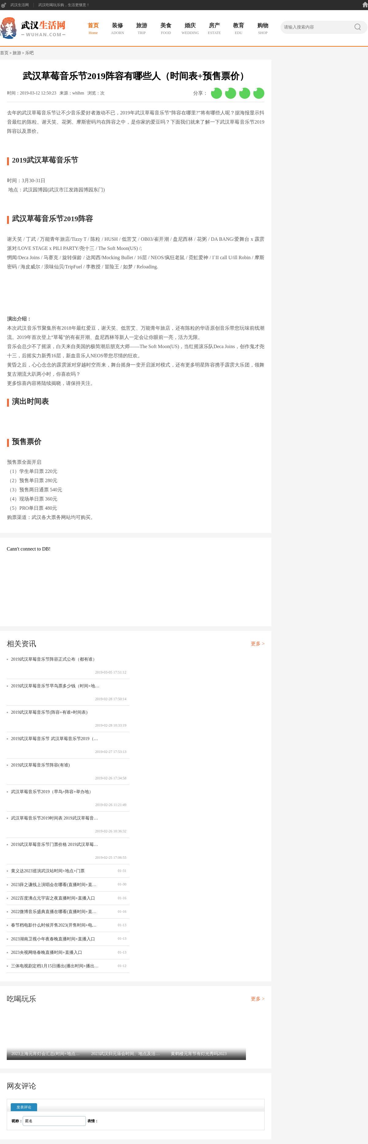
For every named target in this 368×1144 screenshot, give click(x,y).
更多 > (258, 643)
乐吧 (29, 53)
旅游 (17, 53)
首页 (4, 53)
